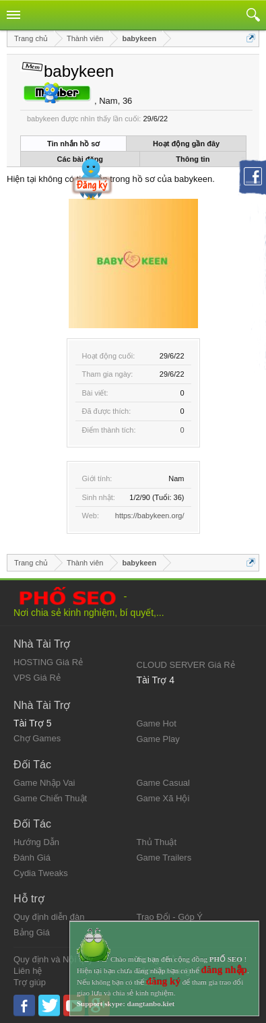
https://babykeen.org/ (150, 516)
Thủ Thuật (157, 842)
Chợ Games (37, 738)
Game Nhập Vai (44, 783)
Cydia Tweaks (40, 873)
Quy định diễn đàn (48, 917)
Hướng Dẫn (36, 842)
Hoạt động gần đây (186, 144)
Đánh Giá (32, 857)
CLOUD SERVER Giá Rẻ (186, 665)
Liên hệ (27, 971)
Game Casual (163, 783)
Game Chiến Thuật (50, 798)
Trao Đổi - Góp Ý (170, 917)
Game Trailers (164, 857)
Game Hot (156, 723)
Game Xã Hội (163, 798)
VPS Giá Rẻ (37, 678)
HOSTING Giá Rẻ (48, 662)
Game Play (158, 739)
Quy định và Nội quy (53, 959)
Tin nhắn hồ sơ (73, 144)
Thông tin (192, 159)
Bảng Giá (31, 932)
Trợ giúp (29, 982)
